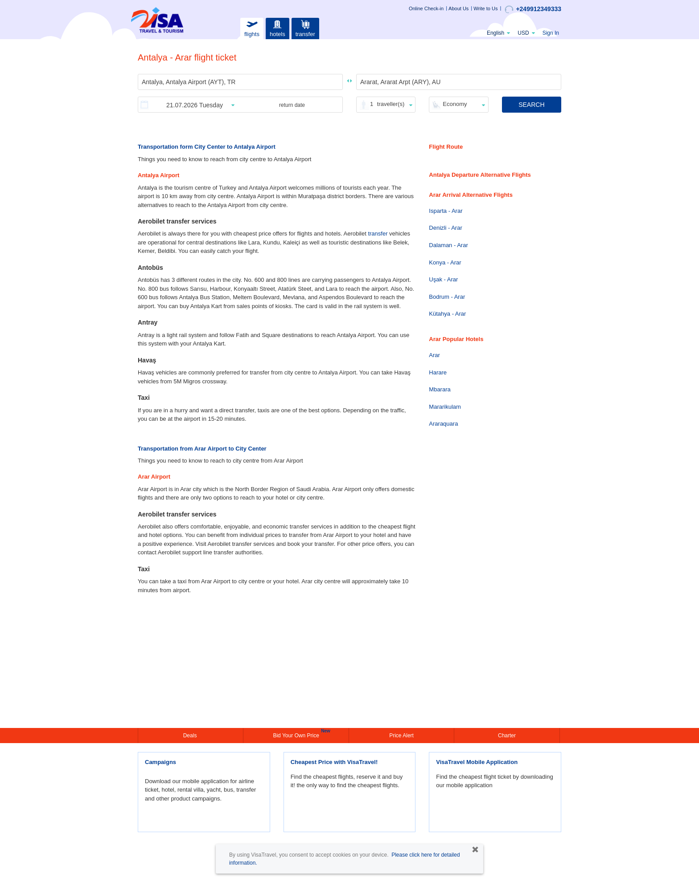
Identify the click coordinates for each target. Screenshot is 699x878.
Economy (455, 104)
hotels (277, 27)
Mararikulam (445, 406)
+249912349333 (533, 9)
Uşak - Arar (443, 279)
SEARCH (531, 104)
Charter (507, 735)
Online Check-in (426, 8)
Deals (190, 735)
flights (252, 27)
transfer (305, 27)
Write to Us (485, 8)
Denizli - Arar (445, 227)
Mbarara (439, 389)
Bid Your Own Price (297, 735)
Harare (438, 372)
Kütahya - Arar (447, 313)
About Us (458, 8)
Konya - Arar (445, 262)
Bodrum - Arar (447, 296)
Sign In (551, 33)
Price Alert (401, 735)
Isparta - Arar (445, 210)
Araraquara (443, 423)
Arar (434, 355)
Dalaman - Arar (448, 245)
